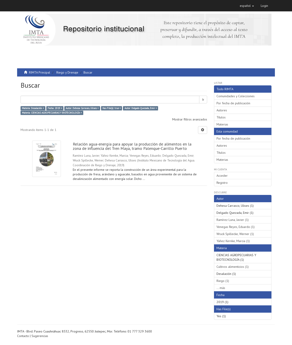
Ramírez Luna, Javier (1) (232, 220)
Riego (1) (222, 281)
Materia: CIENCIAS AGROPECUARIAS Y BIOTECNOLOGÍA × (52, 112)
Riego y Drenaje (67, 72)
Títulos (221, 117)
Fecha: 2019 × (55, 108)
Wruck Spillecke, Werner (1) (235, 234)
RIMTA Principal (39, 72)
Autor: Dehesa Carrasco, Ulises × (82, 108)
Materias (222, 124)
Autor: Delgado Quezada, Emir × (141, 108)
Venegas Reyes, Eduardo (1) (235, 227)
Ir (203, 99)
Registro (222, 183)
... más (220, 288)
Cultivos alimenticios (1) (232, 267)
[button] (246, 5)
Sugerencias (39, 336)
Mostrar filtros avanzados (189, 119)
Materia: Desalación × (33, 108)
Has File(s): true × (111, 108)
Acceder (222, 176)
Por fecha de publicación (233, 103)
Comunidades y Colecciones (235, 96)
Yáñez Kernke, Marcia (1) (233, 241)
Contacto (23, 336)
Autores (221, 110)
